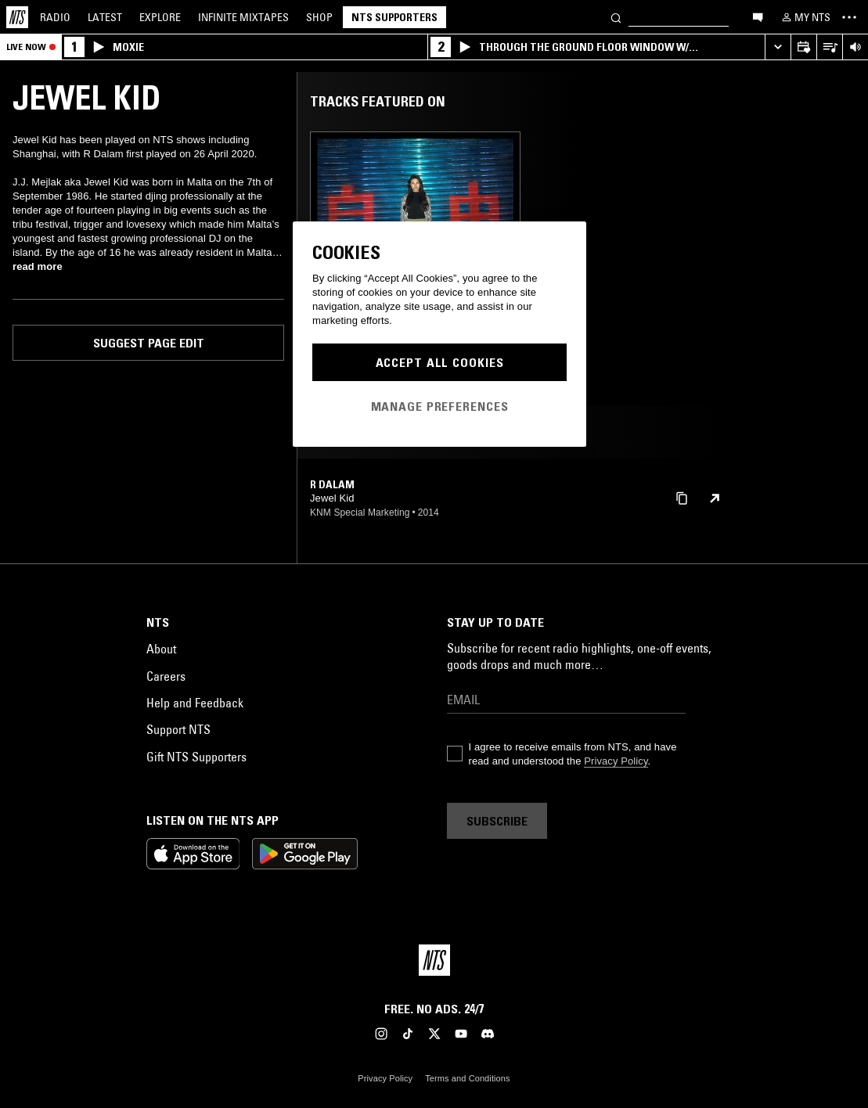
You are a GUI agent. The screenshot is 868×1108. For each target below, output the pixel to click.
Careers (165, 676)
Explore (160, 17)
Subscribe (497, 821)
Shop (319, 17)
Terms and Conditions (467, 1078)
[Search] (615, 17)
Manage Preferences (440, 406)
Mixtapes (243, 17)
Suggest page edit (148, 343)
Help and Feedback (194, 702)
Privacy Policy (615, 761)
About (161, 649)
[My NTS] (804, 17)
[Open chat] (757, 16)
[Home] (17, 17)
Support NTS (178, 729)
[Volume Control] (855, 47)
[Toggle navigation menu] (849, 17)
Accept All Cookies (440, 362)
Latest (105, 17)
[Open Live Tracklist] (829, 47)
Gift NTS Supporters (196, 756)
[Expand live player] (778, 47)
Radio (55, 17)
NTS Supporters (394, 17)
